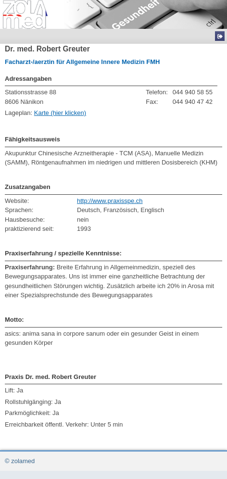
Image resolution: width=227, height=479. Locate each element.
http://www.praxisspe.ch (110, 200)
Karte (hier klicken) (60, 112)
